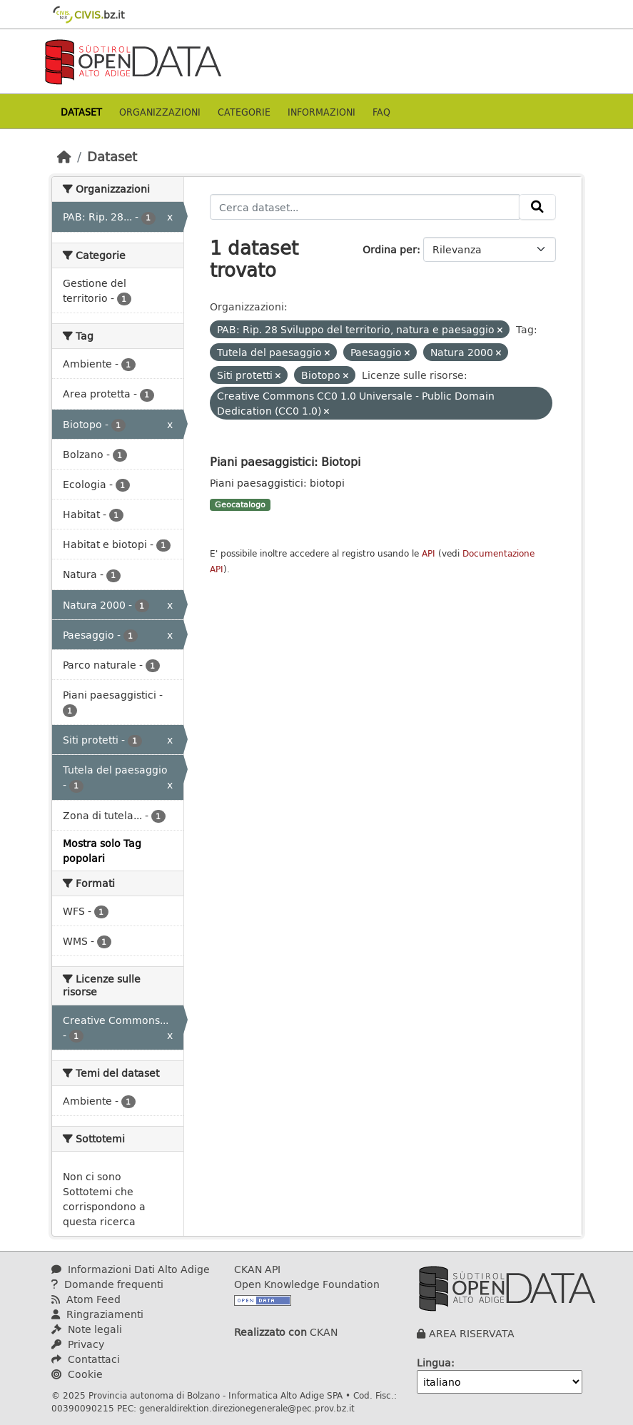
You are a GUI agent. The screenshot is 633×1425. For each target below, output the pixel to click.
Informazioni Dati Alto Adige (130, 1269)
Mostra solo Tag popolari (102, 851)
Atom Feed (86, 1299)
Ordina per (390, 249)
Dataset (81, 111)
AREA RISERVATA (472, 1333)
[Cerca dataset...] (365, 207)
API (428, 553)
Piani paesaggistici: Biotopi (285, 461)
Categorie (244, 111)
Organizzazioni (160, 111)
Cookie (77, 1373)
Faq (381, 111)
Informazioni (321, 111)
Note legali (86, 1329)
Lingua (434, 1362)
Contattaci (85, 1359)
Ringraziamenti (97, 1314)
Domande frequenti (107, 1284)
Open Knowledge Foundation (307, 1284)
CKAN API (257, 1269)
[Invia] (537, 207)
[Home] (64, 156)
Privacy (77, 1344)
